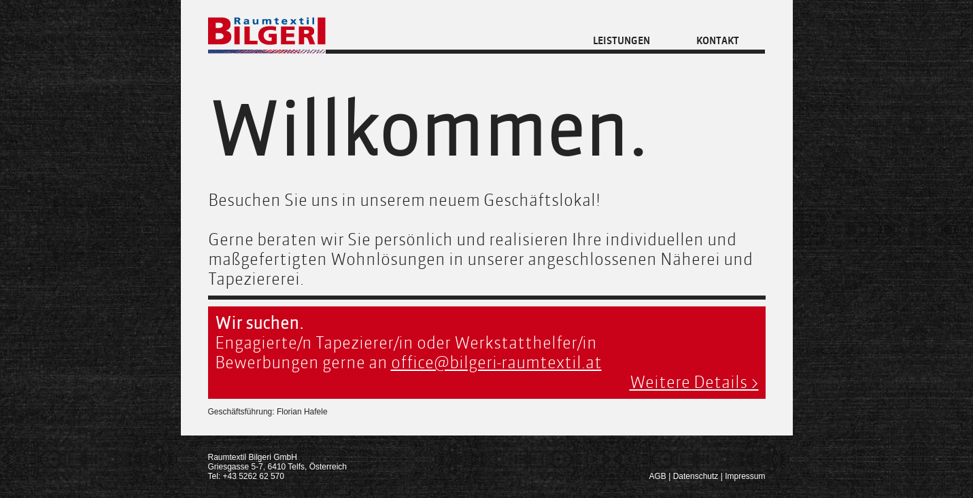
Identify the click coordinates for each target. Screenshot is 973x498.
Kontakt (717, 41)
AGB (657, 476)
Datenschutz (696, 476)
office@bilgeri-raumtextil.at (496, 362)
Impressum (745, 476)
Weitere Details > (694, 382)
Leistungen (621, 41)
